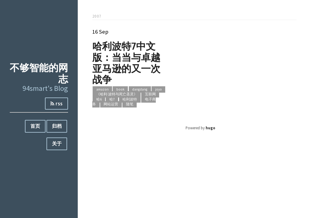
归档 (57, 126)
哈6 (99, 99)
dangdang (139, 89)
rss (56, 104)
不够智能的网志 (39, 73)
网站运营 (111, 104)
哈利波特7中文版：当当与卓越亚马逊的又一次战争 (126, 62)
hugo (210, 127)
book (120, 89)
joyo (158, 89)
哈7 (112, 99)
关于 (57, 143)
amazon (102, 89)
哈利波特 (129, 99)
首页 (35, 126)
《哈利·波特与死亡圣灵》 (116, 94)
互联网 (150, 94)
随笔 (129, 104)
